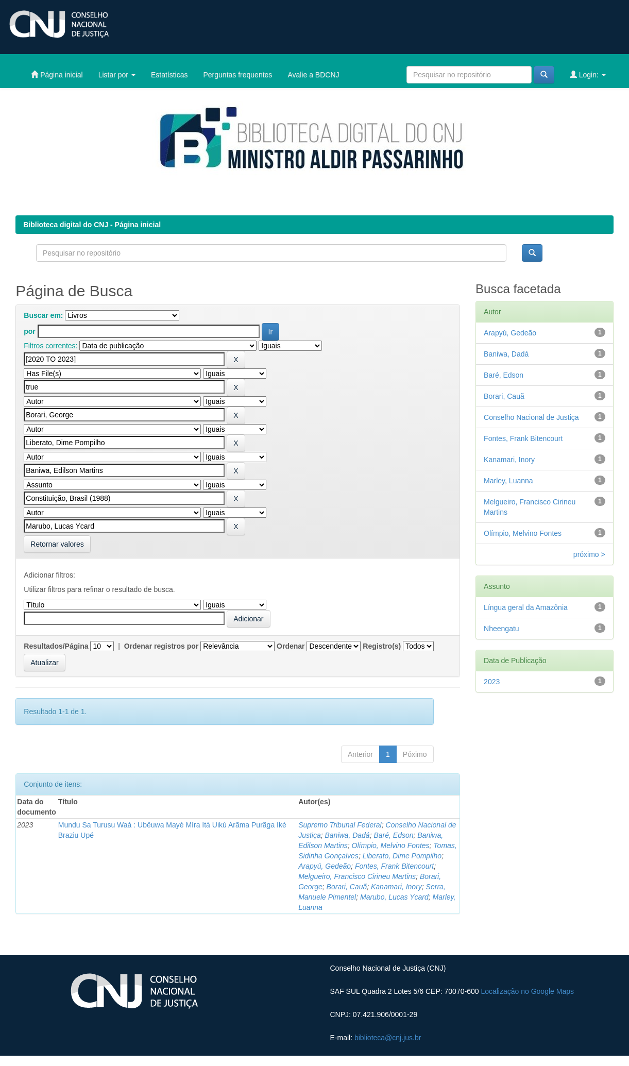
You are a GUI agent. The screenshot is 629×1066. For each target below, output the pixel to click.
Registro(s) (382, 646)
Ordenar (290, 646)
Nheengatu (501, 628)
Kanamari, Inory (396, 887)
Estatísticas (169, 75)
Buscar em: (43, 315)
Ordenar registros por (161, 646)
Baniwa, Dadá (347, 835)
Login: (588, 74)
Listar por (116, 75)
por (30, 331)
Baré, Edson (393, 835)
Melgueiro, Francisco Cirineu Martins (357, 876)
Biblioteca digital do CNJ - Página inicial (92, 225)
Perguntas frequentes (238, 75)
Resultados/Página (56, 646)
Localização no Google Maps (527, 991)
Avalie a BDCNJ (313, 75)
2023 (492, 682)
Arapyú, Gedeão (324, 866)
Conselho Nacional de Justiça (531, 417)
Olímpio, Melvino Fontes (391, 845)
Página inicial (56, 74)
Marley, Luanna (508, 481)
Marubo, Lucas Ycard (394, 897)
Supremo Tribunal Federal (340, 825)
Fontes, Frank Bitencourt (394, 866)
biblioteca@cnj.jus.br (387, 1038)
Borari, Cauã (347, 887)
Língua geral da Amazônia (526, 607)
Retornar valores (57, 544)
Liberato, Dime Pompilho (402, 856)
